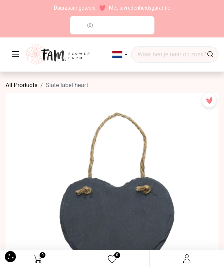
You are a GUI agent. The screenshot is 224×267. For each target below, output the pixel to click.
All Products (21, 85)
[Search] (210, 54)
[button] (120, 54)
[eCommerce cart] (37, 259)
